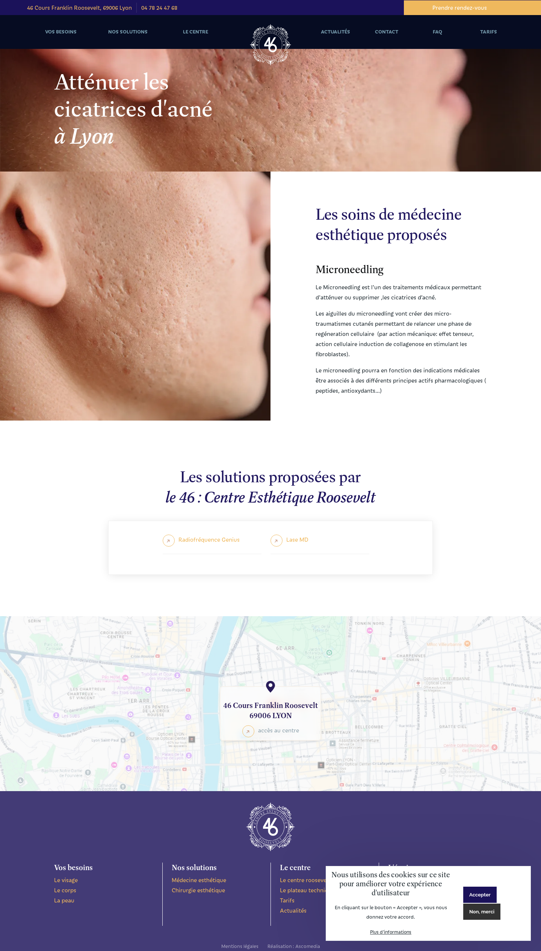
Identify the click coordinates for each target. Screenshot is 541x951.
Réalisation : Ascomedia (293, 946)
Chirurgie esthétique (198, 890)
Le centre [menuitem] (194, 38)
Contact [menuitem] (386, 31)
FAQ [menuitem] (437, 31)
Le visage (66, 880)
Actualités (293, 910)
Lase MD (297, 539)
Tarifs (287, 900)
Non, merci (481, 912)
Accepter (480, 895)
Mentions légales (239, 946)
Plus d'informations (390, 932)
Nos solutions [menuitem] (126, 38)
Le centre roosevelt (305, 880)
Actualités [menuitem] (335, 31)
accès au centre (278, 730)
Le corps (65, 890)
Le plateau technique (307, 890)
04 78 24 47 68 (159, 7)
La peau (64, 900)
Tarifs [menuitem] (488, 31)
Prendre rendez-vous (459, 7)
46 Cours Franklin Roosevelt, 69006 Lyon (79, 7)
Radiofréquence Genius (209, 539)
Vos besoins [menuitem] (59, 38)
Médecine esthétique (199, 880)
